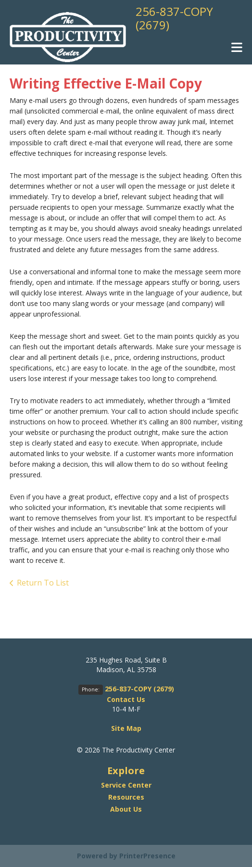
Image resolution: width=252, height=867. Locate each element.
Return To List (43, 582)
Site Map (126, 728)
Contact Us (126, 699)
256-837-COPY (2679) (174, 18)
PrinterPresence (147, 855)
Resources (126, 797)
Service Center (126, 785)
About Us (126, 809)
